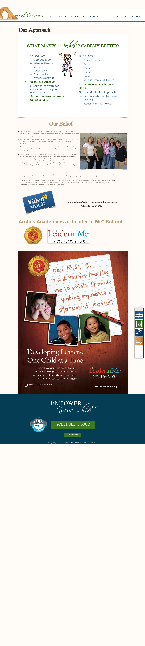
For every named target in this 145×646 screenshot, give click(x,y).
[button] (62, 16)
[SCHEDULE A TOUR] (73, 425)
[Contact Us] (72, 435)
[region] (139, 314)
